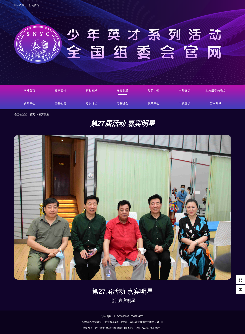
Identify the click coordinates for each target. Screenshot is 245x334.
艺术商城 (215, 103)
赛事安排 (60, 90)
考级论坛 (91, 103)
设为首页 (34, 5)
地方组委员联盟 (215, 90)
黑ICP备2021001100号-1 (149, 328)
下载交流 (184, 103)
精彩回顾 (91, 90)
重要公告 (60, 103)
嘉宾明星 (122, 90)
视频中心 (153, 103)
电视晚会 (122, 103)
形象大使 (153, 90)
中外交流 (184, 90)
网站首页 (29, 90)
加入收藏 (19, 5)
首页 (32, 114)
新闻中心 (29, 103)
